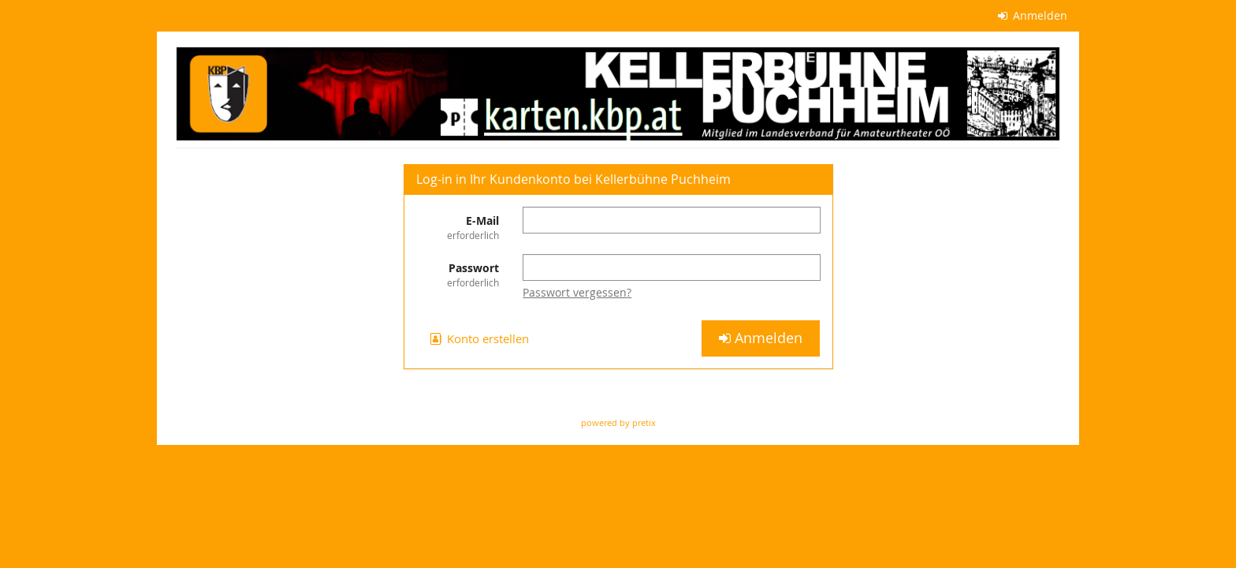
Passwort (458, 275)
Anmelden (1033, 15)
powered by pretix (618, 422)
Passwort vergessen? (577, 292)
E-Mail (458, 227)
